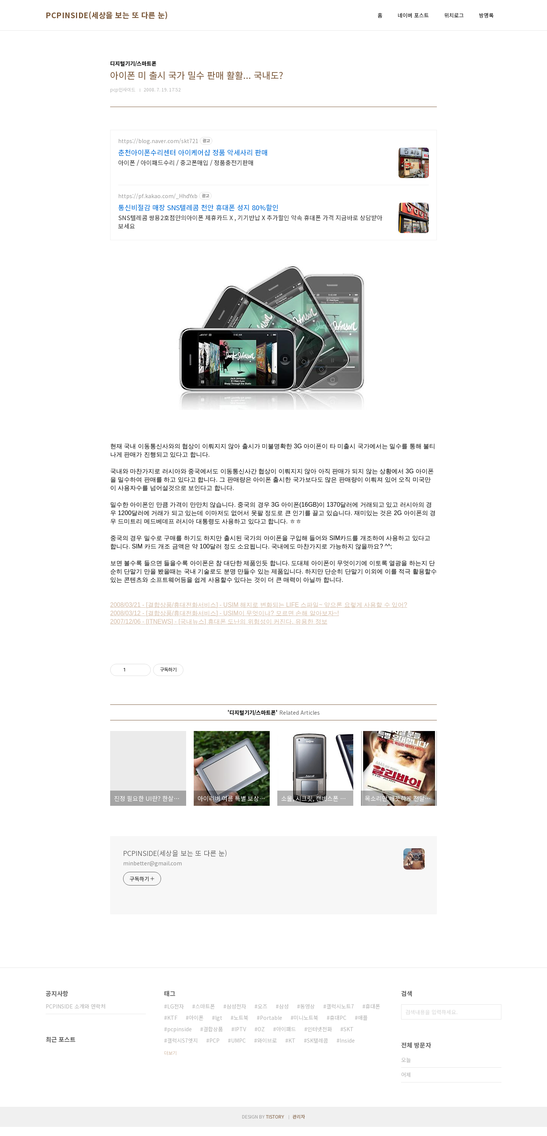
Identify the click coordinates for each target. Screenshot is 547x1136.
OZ (261, 1038)
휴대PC (338, 1026)
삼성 (284, 1015)
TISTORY (275, 1125)
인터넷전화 (319, 1038)
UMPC (238, 1049)
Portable (271, 1026)
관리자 (298, 1125)
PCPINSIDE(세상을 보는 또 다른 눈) (107, 15)
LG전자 (175, 1015)
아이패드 (286, 1038)
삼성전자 (236, 1015)
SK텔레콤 (317, 1049)
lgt (218, 1026)
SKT (348, 1038)
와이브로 (267, 1049)
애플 (363, 1026)
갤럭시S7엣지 (182, 1049)
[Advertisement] (273, 183)
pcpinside (179, 1038)
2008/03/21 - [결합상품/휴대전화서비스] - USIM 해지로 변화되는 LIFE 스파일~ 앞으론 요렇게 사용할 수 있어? (258, 614)
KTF (172, 1026)
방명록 (486, 15)
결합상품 (213, 1038)
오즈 (262, 1015)
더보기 (170, 1062)
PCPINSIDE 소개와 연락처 (76, 1015)
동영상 (307, 1015)
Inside (347, 1049)
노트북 (241, 1026)
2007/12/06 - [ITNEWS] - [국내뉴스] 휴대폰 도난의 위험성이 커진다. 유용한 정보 (218, 630)
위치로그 (454, 15)
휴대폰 (372, 1015)
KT (292, 1049)
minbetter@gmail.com (152, 872)
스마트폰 (205, 1015)
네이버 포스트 (413, 15)
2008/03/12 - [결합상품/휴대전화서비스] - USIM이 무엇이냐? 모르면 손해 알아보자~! (224, 622)
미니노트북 (306, 1026)
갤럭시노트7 (340, 1015)
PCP (214, 1049)
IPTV (240, 1038)
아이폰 (196, 1026)
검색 (494, 1021)
